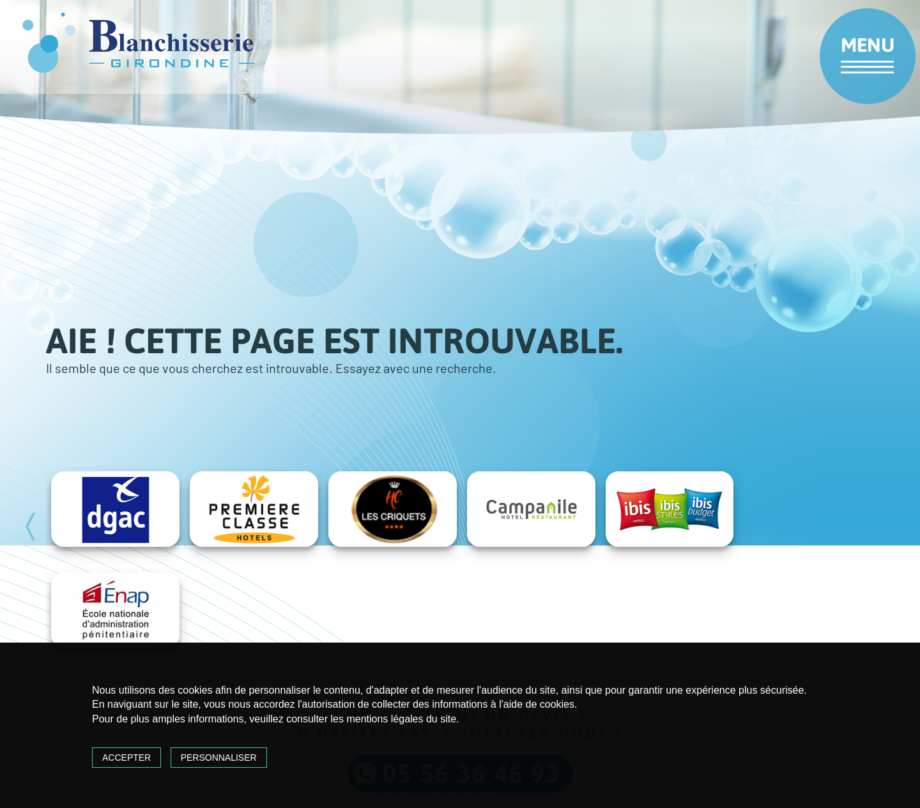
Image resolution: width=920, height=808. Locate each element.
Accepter (126, 757)
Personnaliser (219, 757)
